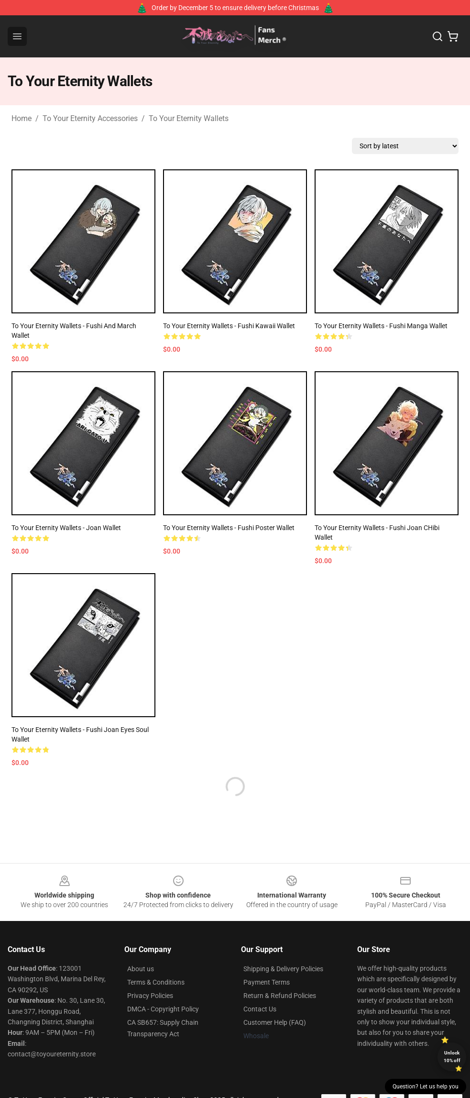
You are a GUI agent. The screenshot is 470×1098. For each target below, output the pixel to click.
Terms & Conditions (156, 982)
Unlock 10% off (452, 1056)
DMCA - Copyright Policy (163, 1009)
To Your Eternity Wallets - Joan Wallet (66, 528)
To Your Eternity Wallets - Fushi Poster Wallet (229, 528)
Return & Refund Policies (279, 995)
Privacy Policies (150, 995)
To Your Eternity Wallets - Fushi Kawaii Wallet (229, 326)
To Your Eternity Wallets (189, 118)
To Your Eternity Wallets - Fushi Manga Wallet (381, 326)
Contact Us (259, 1009)
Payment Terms (266, 982)
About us (140, 969)
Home (21, 118)
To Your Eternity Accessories (90, 118)
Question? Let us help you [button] (426, 1086)
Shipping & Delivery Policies (283, 969)
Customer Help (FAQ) (274, 1022)
